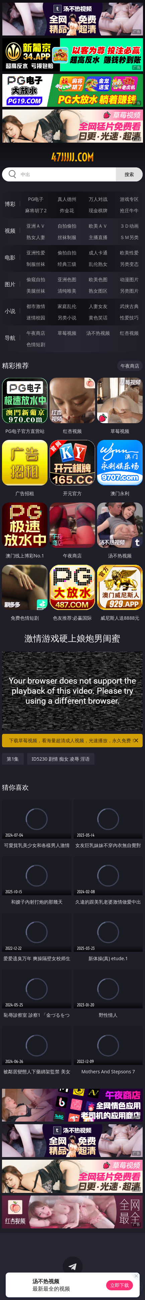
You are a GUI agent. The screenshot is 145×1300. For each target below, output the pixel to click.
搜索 (129, 174)
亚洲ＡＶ (35, 226)
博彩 (10, 204)
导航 (10, 337)
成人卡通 (98, 252)
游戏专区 (129, 199)
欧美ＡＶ (98, 226)
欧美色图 (98, 279)
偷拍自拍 (67, 252)
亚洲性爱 (35, 252)
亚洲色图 (67, 279)
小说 (10, 311)
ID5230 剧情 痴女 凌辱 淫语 (61, 759)
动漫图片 (129, 279)
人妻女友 (98, 306)
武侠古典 (129, 306)
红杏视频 (129, 333)
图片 (10, 284)
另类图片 (129, 291)
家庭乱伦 (67, 306)
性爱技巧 (129, 317)
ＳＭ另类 (129, 237)
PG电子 (36, 199)
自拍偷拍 (67, 226)
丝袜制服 (67, 237)
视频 (10, 230)
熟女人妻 (35, 237)
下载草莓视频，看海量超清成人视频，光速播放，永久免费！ (74, 741)
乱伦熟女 (98, 264)
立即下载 (119, 1285)
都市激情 (35, 306)
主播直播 (98, 237)
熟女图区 (98, 291)
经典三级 (67, 264)
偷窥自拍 (35, 279)
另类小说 (67, 317)
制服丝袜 (35, 264)
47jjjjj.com (72, 157)
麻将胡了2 (36, 210)
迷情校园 (35, 317)
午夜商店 (35, 333)
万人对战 (98, 199)
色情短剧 (35, 344)
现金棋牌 (98, 210)
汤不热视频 (98, 333)
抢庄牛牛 (129, 210)
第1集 (13, 759)
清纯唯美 (67, 291)
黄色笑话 (98, 317)
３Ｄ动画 (129, 226)
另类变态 (129, 264)
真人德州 (67, 199)
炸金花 (67, 210)
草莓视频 (67, 333)
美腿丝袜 (35, 291)
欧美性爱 (129, 252)
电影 (10, 257)
